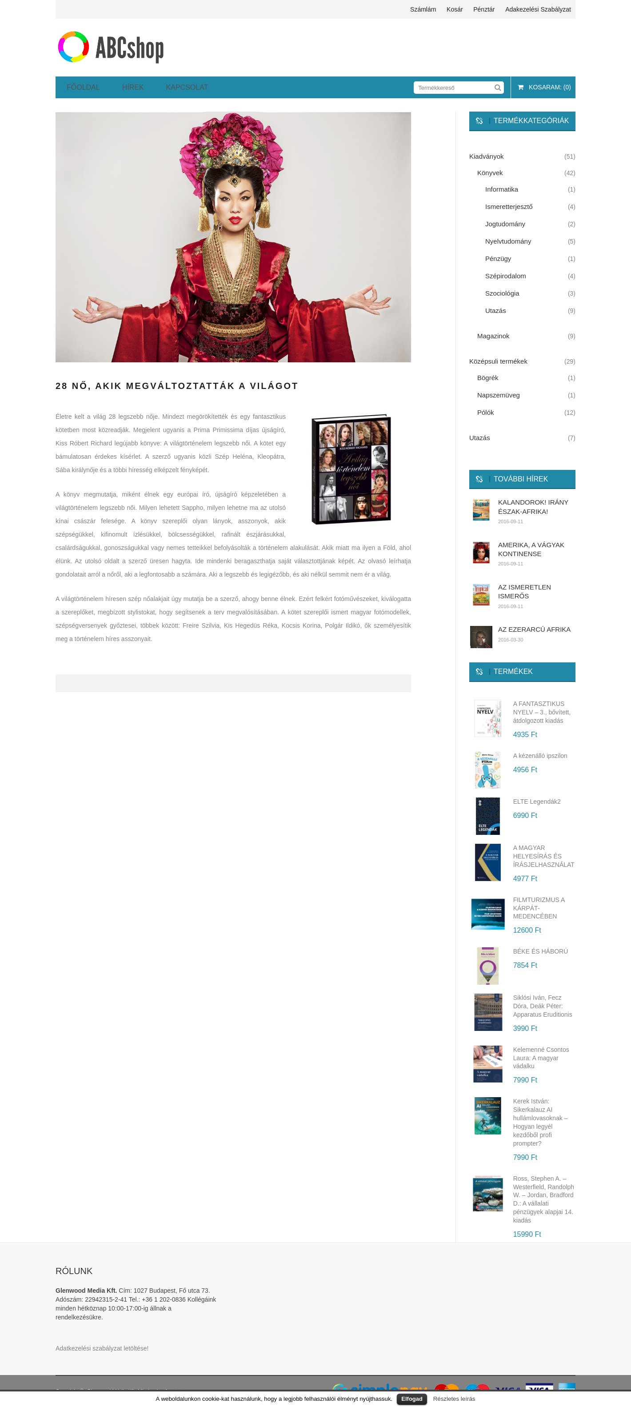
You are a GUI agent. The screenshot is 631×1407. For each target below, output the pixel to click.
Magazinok (493, 336)
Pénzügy (498, 258)
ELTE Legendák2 (537, 801)
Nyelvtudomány (508, 241)
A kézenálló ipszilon (540, 755)
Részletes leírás (454, 1398)
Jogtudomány (505, 224)
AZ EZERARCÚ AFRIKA (534, 629)
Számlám (423, 9)
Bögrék (488, 377)
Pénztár (484, 9)
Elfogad (412, 1398)
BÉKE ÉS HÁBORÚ (540, 951)
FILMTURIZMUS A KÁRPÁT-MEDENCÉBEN (539, 908)
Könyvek (490, 172)
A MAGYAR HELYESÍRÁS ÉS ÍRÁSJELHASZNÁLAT (544, 856)
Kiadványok (486, 156)
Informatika (501, 189)
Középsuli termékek (498, 361)
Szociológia (502, 293)
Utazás (495, 310)
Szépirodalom (505, 276)
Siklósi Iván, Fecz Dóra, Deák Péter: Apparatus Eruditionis (542, 1006)
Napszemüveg (498, 395)
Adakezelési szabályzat (538, 9)
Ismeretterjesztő (509, 206)
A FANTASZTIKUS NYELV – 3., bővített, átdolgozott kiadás (542, 712)
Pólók (485, 412)
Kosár (455, 9)
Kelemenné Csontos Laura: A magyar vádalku (541, 1058)
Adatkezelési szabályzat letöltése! (102, 1348)
